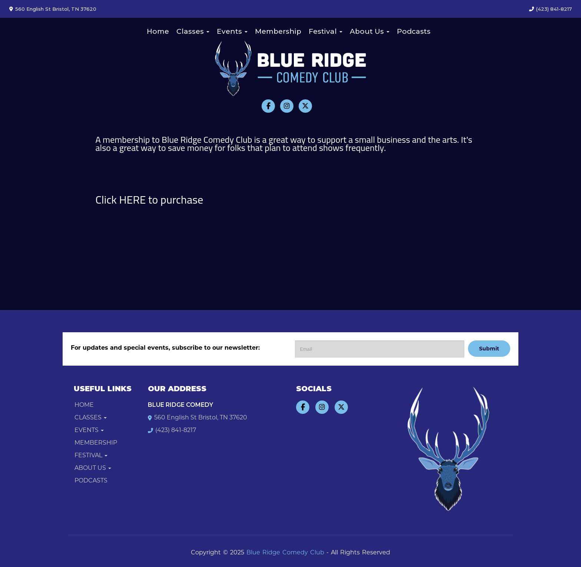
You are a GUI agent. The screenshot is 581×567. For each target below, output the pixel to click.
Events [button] (232, 31)
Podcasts (414, 31)
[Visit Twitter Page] (305, 106)
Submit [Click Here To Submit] (489, 348)
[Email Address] (379, 348)
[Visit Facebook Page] (268, 106)
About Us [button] (369, 31)
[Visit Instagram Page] (286, 106)
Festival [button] (325, 31)
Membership (278, 31)
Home (158, 31)
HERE (132, 199)
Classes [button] (192, 31)
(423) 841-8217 (554, 9)
